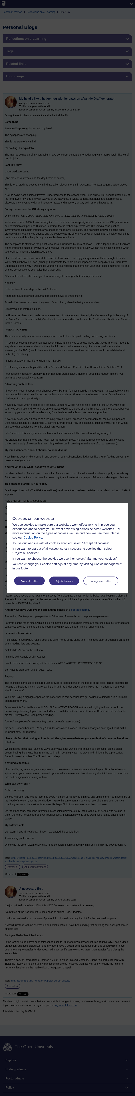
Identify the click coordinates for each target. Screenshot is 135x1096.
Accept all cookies (29, 581)
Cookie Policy (33, 537)
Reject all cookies (64, 581)
